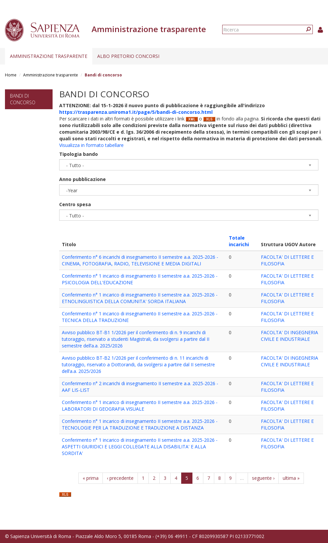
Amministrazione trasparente (48, 56)
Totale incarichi (239, 241)
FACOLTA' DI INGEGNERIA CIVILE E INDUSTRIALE (289, 335)
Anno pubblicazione (82, 179)
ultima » (291, 478)
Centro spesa (75, 204)
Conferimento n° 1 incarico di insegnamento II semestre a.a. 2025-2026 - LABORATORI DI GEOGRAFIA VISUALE (140, 405)
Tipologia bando (78, 154)
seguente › (263, 478)
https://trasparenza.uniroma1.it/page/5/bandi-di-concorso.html (136, 112)
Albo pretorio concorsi (128, 56)
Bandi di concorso (22, 99)
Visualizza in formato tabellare (91, 145)
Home (11, 75)
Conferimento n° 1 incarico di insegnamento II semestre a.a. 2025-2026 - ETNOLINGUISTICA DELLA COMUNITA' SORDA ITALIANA (140, 298)
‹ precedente (120, 478)
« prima (91, 478)
